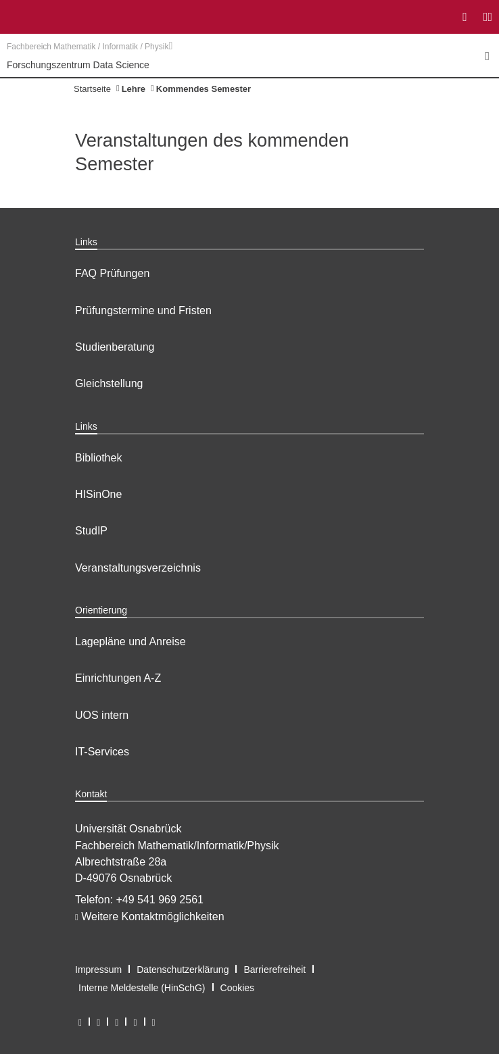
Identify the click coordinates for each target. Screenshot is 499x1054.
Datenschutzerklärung (183, 969)
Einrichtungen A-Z (118, 678)
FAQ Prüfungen (112, 273)
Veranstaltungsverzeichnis (138, 568)
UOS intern (101, 715)
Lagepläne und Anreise (130, 641)
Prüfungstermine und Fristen (143, 310)
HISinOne (98, 494)
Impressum (98, 969)
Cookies (237, 987)
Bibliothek (98, 457)
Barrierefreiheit (274, 969)
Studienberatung (114, 347)
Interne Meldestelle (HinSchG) (142, 987)
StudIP (91, 530)
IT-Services (102, 751)
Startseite (92, 89)
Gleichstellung (109, 383)
